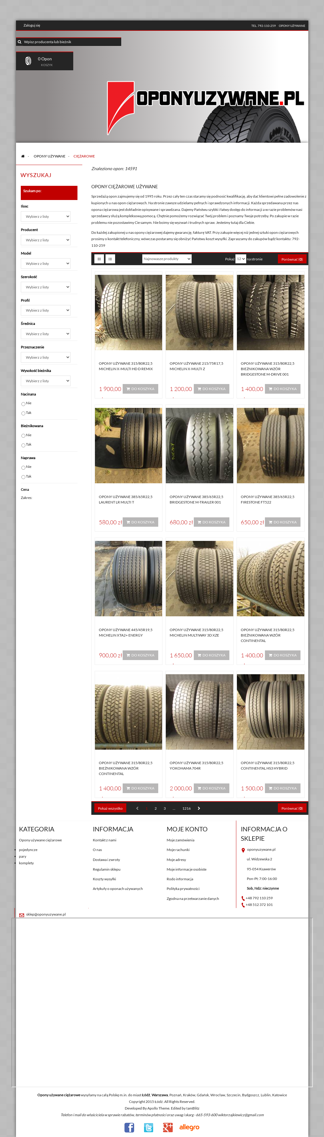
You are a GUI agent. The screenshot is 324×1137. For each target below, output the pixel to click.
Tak (28, 412)
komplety (26, 863)
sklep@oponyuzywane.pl (46, 914)
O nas (97, 849)
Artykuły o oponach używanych (118, 888)
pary (22, 856)
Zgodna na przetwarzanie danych (193, 898)
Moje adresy (176, 859)
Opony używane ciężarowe (40, 840)
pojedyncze (28, 849)
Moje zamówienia (180, 840)
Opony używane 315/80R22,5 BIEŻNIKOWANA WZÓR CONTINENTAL (267, 635)
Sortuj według (128, 258)
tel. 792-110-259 (263, 25)
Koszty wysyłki (104, 879)
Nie (28, 403)
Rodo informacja (180, 879)
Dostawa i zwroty (106, 859)
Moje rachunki (178, 849)
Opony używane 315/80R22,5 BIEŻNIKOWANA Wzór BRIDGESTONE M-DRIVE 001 (267, 368)
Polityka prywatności (183, 888)
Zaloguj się (32, 25)
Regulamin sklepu (107, 869)
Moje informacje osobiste (186, 869)
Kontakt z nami (104, 840)
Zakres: (26, 497)
